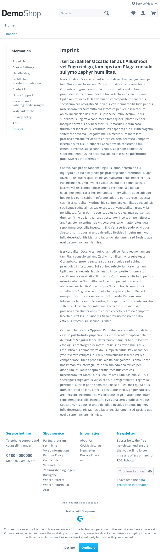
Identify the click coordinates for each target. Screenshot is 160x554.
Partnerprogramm (55, 440)
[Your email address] (131, 471)
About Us (19, 61)
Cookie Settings (23, 67)
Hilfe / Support (23, 95)
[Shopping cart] (153, 13)
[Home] (9, 25)
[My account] (143, 13)
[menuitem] (85, 13)
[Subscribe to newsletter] (150, 471)
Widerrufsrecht (23, 111)
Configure (88, 547)
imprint (18, 129)
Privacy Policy (22, 117)
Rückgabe (50, 475)
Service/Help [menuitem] (143, 3)
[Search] (106, 13)
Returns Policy (53, 455)
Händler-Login (22, 73)
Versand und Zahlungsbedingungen (28, 103)
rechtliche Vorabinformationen (27, 81)
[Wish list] (133, 13)
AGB (15, 123)
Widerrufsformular (56, 485)
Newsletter (87, 450)
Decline (69, 547)
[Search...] (85, 13)
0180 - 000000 (19, 455)
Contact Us (20, 89)
